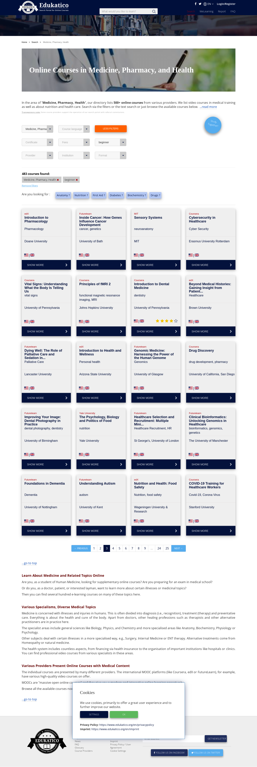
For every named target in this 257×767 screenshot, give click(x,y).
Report (222, 11)
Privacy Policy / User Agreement (120, 746)
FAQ (233, 11)
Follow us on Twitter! (205, 752)
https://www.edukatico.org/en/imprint (115, 729)
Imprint (114, 741)
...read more (208, 98)
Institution (76, 146)
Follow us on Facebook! (169, 752)
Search (191, 11)
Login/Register (226, 4)
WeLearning (206, 11)
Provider (39, 146)
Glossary (79, 747)
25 (167, 539)
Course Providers (84, 751)
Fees (76, 133)
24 (159, 539)
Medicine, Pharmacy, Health (39, 120)
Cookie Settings (118, 751)
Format (112, 146)
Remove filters (30, 176)
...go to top (29, 554)
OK (123, 714)
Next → (178, 539)
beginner (112, 133)
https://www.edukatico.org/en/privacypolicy (126, 725)
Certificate (39, 133)
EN (208, 4)
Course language (76, 120)
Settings (94, 714)
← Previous (81, 539)
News (78, 741)
